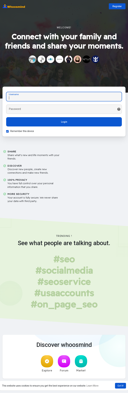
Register (117, 6)
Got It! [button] (121, 385)
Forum (64, 364)
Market (81, 364)
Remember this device (22, 131)
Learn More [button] (92, 385)
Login (64, 122)
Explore (47, 364)
